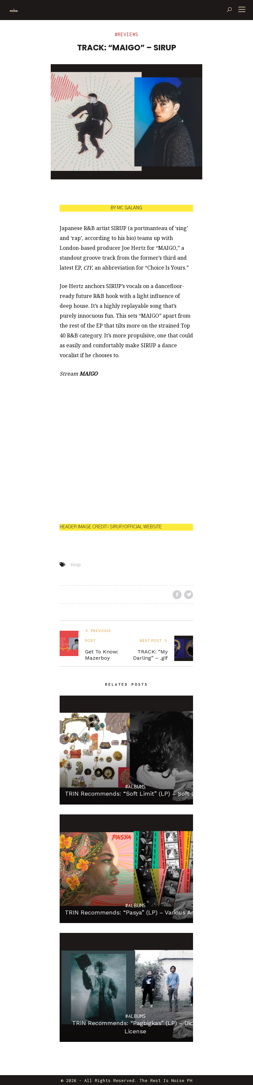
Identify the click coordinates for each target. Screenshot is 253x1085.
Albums (137, 786)
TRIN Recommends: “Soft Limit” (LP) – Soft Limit (135, 793)
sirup (75, 564)
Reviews (128, 34)
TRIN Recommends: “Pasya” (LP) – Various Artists (135, 912)
